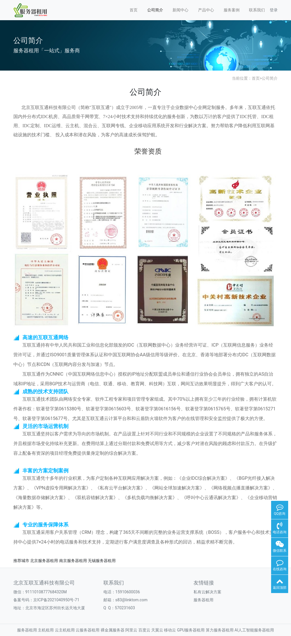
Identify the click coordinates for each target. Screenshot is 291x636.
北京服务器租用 (44, 560)
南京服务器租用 (73, 560)
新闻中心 (180, 10)
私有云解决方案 (207, 592)
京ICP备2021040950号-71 (56, 600)
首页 (134, 10)
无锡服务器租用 (102, 560)
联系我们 (257, 10)
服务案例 (232, 10)
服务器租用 (203, 600)
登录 (274, 10)
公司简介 (155, 10)
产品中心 (206, 10)
